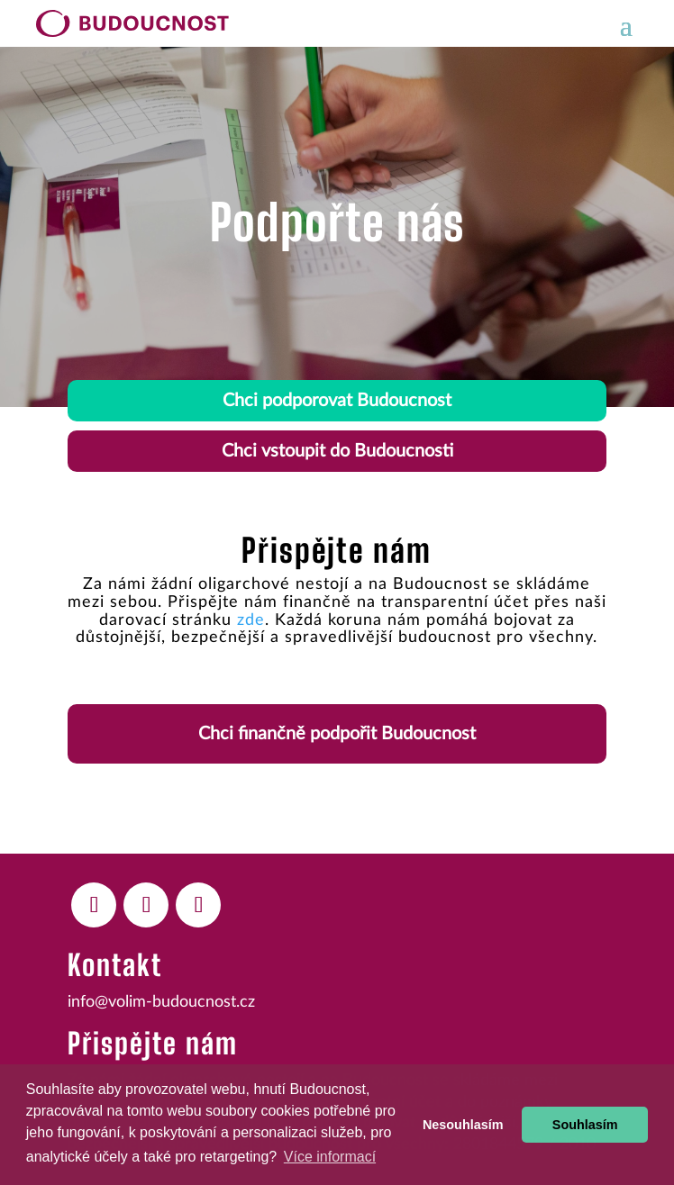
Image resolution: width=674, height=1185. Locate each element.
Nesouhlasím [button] (463, 1124)
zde (251, 620)
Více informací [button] (330, 1156)
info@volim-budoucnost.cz (161, 1002)
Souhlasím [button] (585, 1124)
